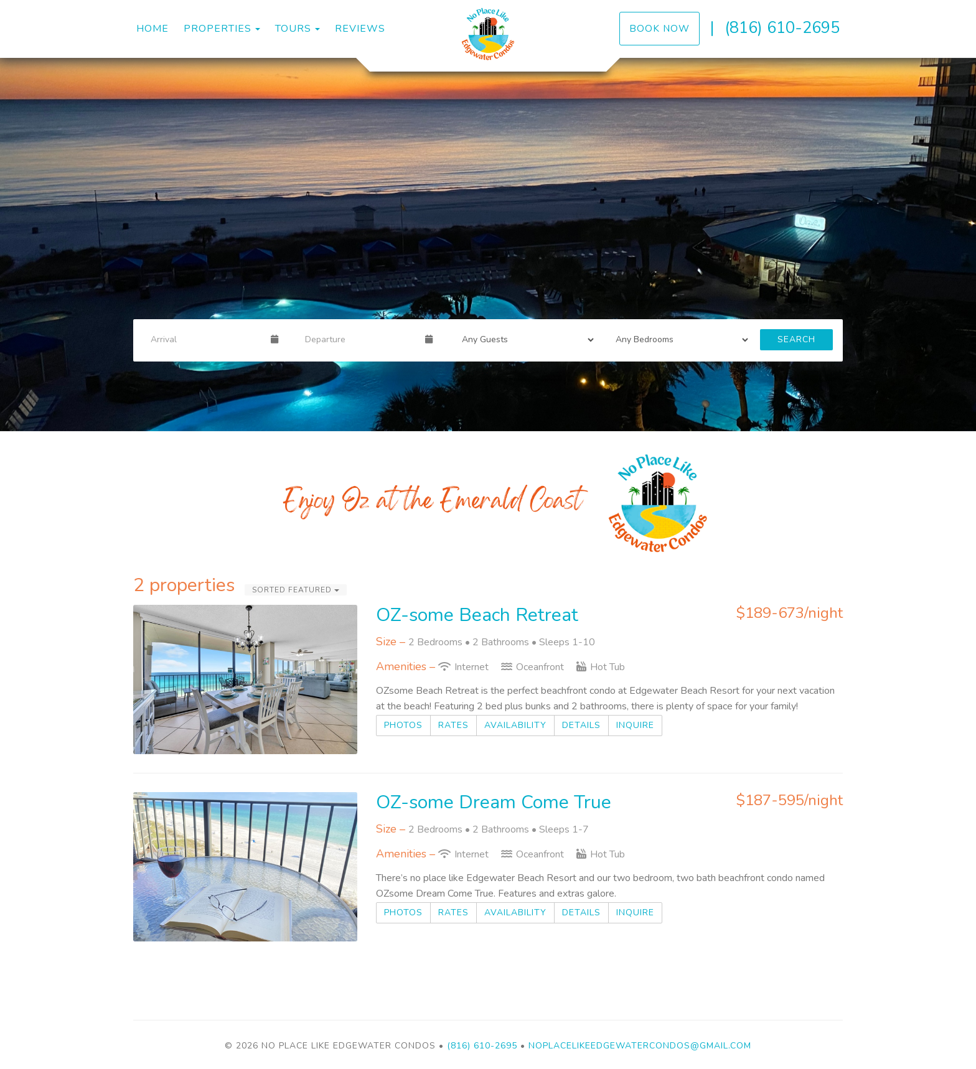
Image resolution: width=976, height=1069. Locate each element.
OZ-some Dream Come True (493, 802)
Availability (515, 725)
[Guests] (524, 339)
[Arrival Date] (205, 339)
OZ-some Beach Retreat (477, 615)
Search (796, 339)
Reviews (360, 28)
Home (152, 28)
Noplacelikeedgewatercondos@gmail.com (639, 1046)
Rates (453, 725)
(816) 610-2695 (782, 28)
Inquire (635, 725)
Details (581, 725)
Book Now (659, 28)
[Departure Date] (360, 339)
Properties (217, 28)
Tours (293, 28)
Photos (403, 725)
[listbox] (488, 244)
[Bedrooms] (678, 339)
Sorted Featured (295, 590)
